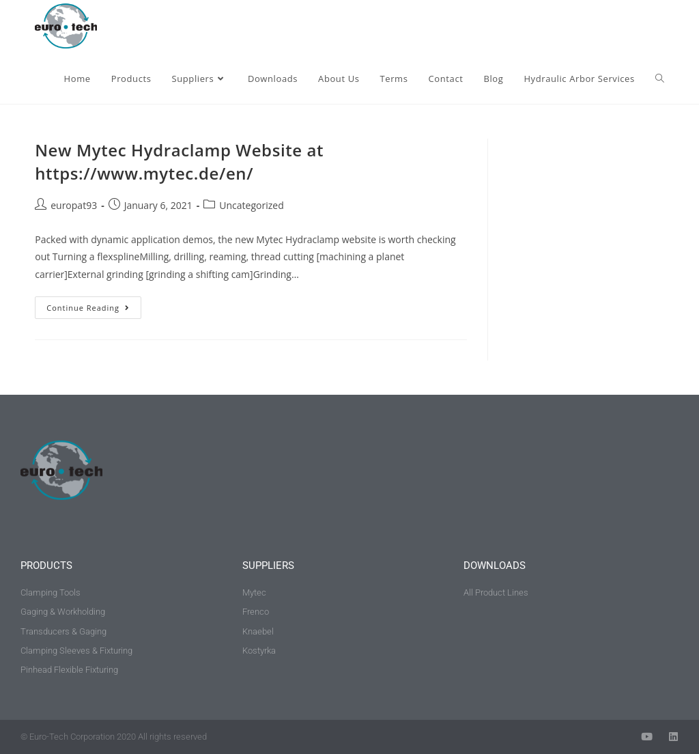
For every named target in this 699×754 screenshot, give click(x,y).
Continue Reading (93, 304)
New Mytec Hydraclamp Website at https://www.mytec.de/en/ (179, 161)
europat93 (74, 205)
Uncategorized (251, 205)
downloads (494, 565)
